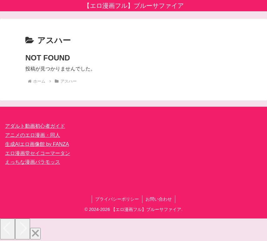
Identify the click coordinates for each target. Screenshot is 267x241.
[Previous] (7, 228)
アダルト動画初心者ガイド (35, 126)
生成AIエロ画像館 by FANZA (37, 144)
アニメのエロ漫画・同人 (32, 135)
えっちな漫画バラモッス (32, 162)
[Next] (22, 228)
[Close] (35, 233)
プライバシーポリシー (117, 199)
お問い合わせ (159, 199)
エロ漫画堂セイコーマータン (37, 153)
